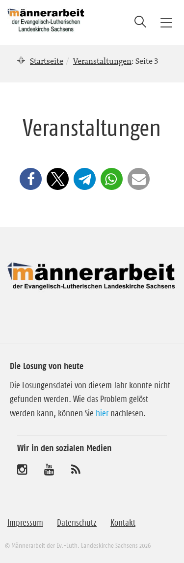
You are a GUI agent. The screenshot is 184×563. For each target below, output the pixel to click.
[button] (31, 179)
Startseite (46, 60)
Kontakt (122, 522)
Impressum (25, 522)
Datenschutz (77, 522)
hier (102, 413)
